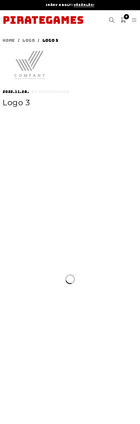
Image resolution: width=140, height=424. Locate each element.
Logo (28, 40)
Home (9, 40)
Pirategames (43, 20)
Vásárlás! (84, 5)
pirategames (53, 91)
